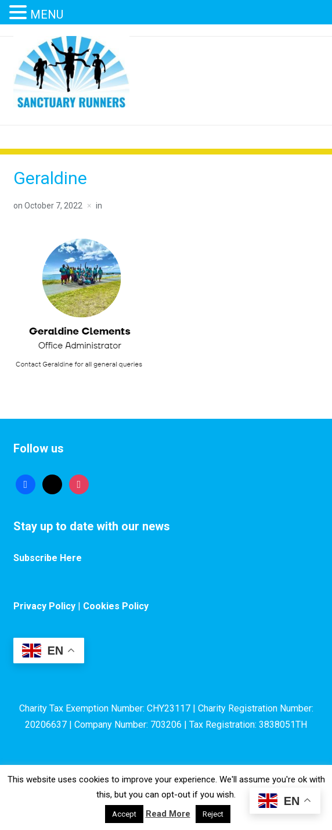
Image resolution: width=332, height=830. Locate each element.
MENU (46, 14)
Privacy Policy (44, 606)
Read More (168, 814)
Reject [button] (213, 814)
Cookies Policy (116, 606)
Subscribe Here (47, 557)
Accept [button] (124, 814)
